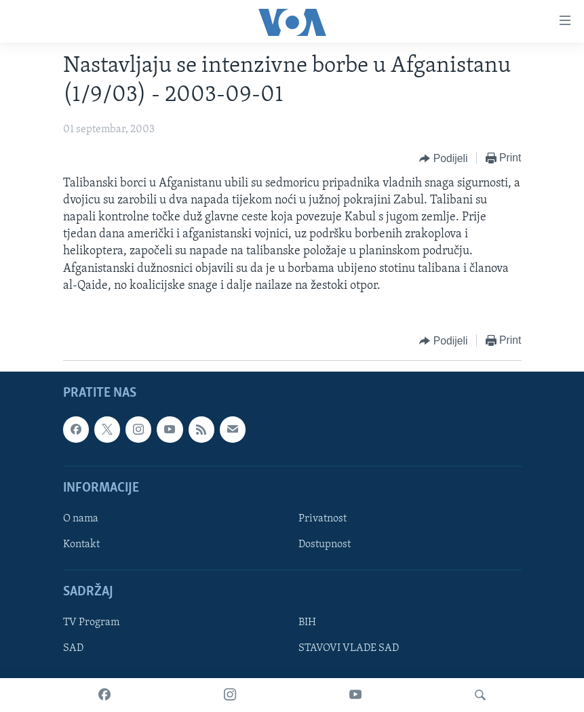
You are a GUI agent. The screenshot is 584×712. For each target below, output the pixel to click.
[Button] (443, 158)
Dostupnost (324, 544)
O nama (80, 518)
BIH (307, 622)
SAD (73, 649)
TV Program (91, 622)
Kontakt (81, 544)
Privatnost (322, 518)
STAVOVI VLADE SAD (348, 649)
